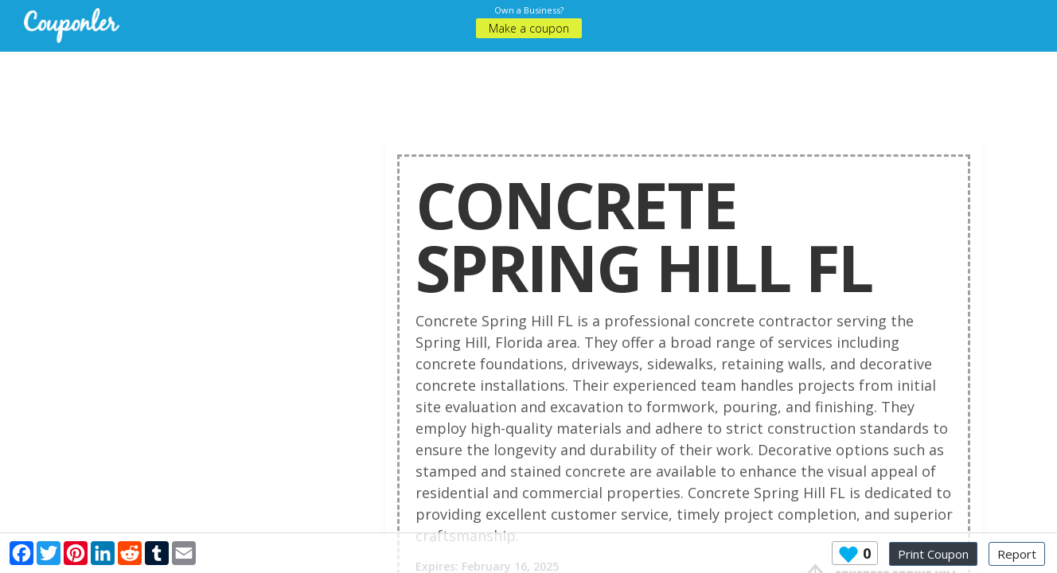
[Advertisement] (528, 87)
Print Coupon (933, 554)
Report (1016, 554)
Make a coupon (529, 28)
